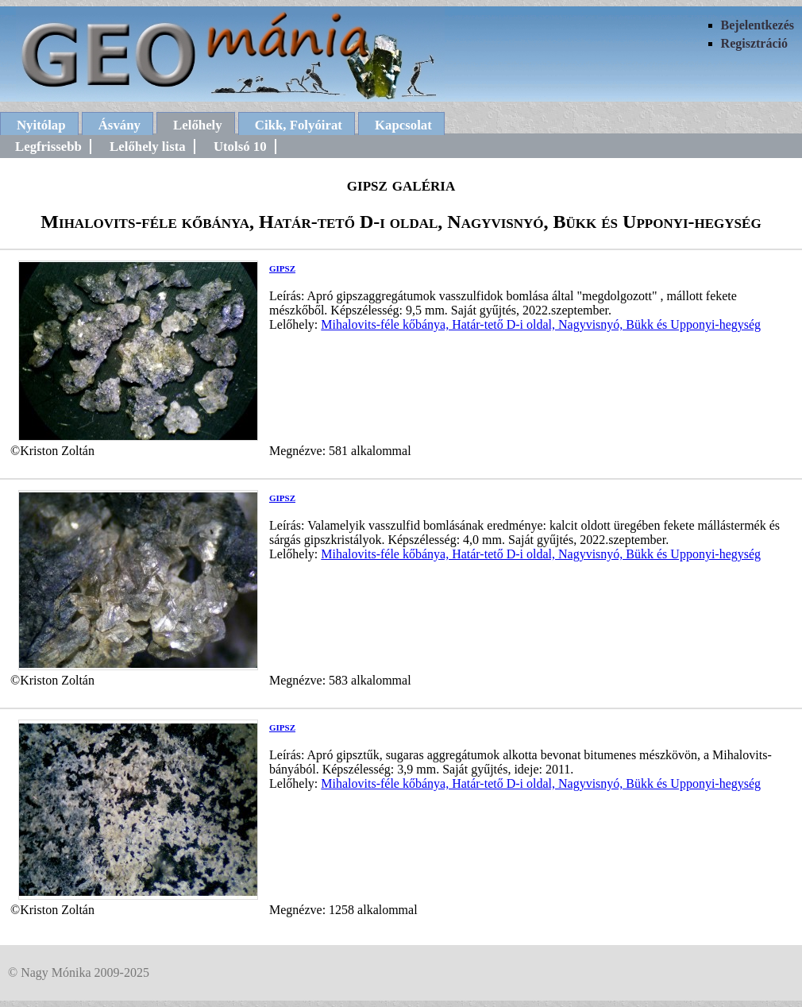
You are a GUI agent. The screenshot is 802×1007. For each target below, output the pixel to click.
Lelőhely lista (148, 146)
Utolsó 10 (240, 146)
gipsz (282, 267)
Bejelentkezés (757, 25)
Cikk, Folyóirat (298, 125)
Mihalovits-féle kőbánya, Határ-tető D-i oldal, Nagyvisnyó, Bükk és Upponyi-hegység (541, 324)
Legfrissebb (48, 146)
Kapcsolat (403, 125)
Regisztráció (754, 43)
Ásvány (119, 125)
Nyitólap (41, 125)
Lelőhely (197, 125)
